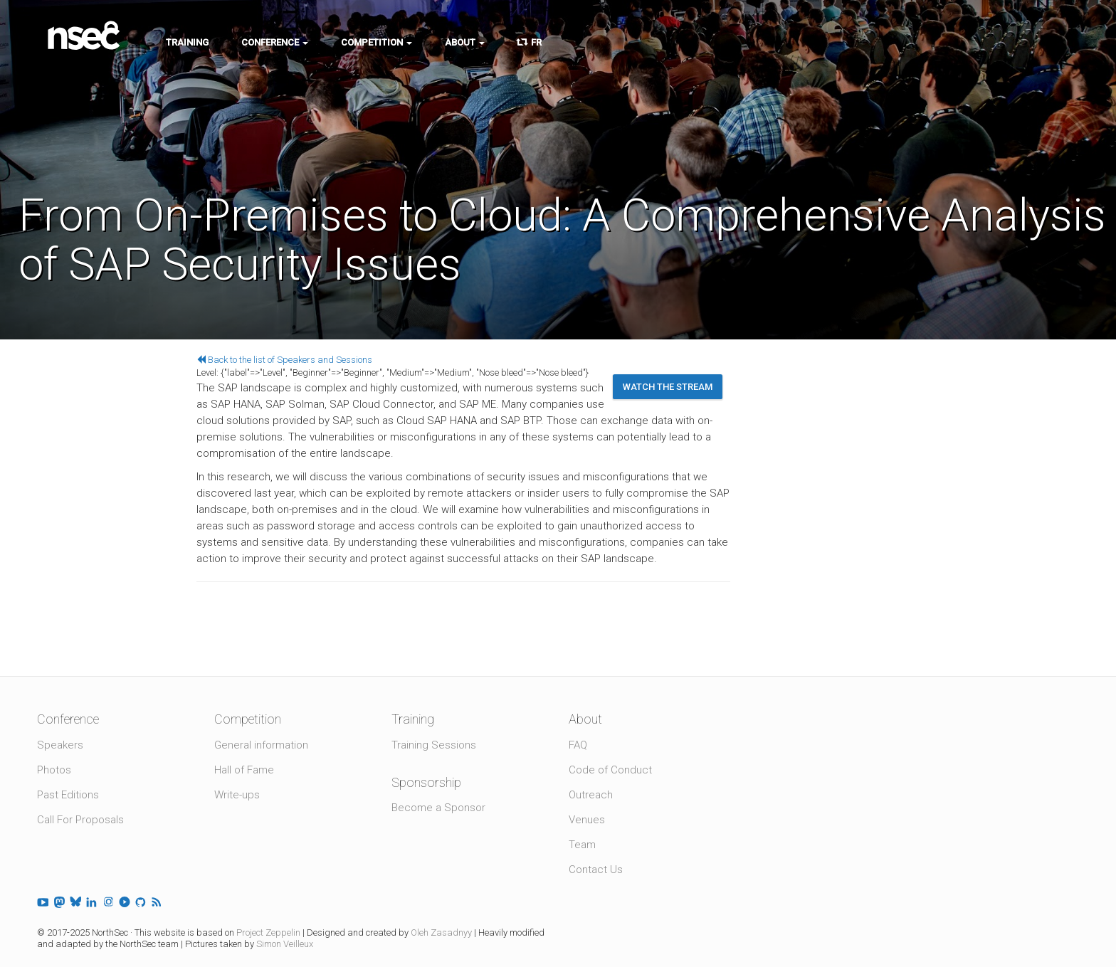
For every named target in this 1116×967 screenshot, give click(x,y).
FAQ (578, 745)
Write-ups (237, 794)
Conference (274, 42)
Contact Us (596, 869)
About (465, 42)
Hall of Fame (244, 769)
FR (529, 42)
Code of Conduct (610, 769)
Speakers (60, 745)
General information (261, 745)
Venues (587, 819)
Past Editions (68, 794)
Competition (376, 42)
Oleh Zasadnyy (441, 932)
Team (582, 844)
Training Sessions (433, 745)
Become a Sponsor (438, 807)
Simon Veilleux (284, 944)
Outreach (591, 794)
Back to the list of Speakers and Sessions (284, 359)
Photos (54, 769)
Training (187, 42)
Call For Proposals (80, 819)
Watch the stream (667, 386)
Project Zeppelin (268, 932)
